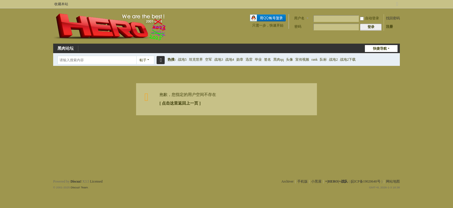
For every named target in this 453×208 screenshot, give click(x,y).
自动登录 (369, 18)
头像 (289, 59)
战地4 (229, 59)
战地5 (182, 59)
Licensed (96, 181)
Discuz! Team (79, 187)
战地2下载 (348, 59)
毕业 (258, 59)
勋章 (239, 59)
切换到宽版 (397, 6)
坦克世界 (196, 59)
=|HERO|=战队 (336, 181)
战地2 (333, 59)
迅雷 (249, 59)
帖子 (143, 60)
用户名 (299, 18)
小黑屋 (316, 181)
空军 (208, 59)
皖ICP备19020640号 (365, 181)
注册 (389, 27)
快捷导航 (380, 49)
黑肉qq (278, 59)
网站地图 (393, 181)
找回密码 (393, 18)
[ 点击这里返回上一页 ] (179, 103)
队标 (323, 59)
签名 (267, 59)
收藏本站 (61, 4)
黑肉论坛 (65, 48)
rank (314, 59)
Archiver (287, 181)
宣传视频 (302, 59)
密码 (297, 27)
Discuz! (75, 181)
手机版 (302, 181)
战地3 (218, 59)
